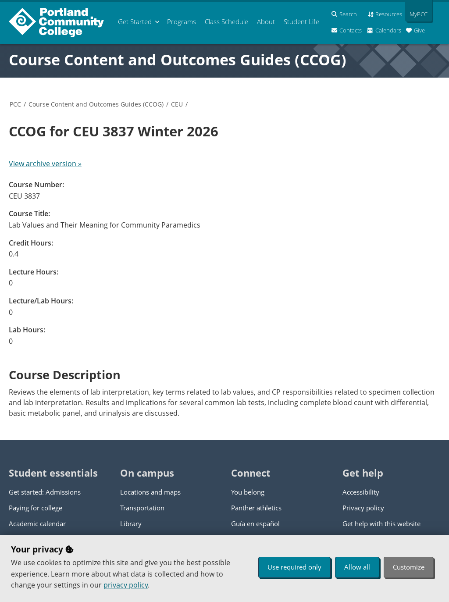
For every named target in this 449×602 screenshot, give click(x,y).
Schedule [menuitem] (226, 21)
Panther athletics (256, 507)
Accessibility (360, 492)
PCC (15, 104)
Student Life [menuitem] (301, 21)
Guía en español (255, 523)
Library (131, 523)
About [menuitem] (266, 21)
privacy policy (125, 585)
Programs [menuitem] (181, 21)
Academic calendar (37, 523)
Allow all (357, 567)
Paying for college (35, 507)
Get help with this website (381, 523)
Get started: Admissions (45, 492)
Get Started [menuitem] (135, 21)
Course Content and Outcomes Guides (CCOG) (177, 60)
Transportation (142, 507)
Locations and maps (150, 492)
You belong (247, 492)
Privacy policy (363, 507)
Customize (408, 567)
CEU (177, 104)
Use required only (294, 567)
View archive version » (45, 163)
